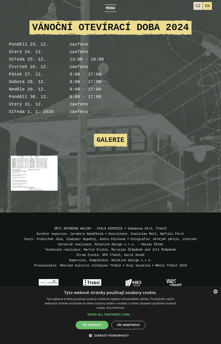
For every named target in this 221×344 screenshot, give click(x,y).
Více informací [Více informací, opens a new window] (115, 308)
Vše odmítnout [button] (128, 325)
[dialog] (110, 315)
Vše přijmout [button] (92, 325)
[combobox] (215, 291)
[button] (110, 314)
